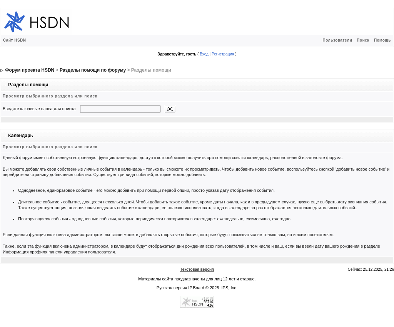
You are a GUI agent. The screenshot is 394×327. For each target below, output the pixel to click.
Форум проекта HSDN (29, 70)
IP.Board (196, 287)
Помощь (382, 40)
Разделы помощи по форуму (93, 70)
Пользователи (337, 40)
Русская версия (172, 287)
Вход (204, 54)
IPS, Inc (229, 287)
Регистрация (223, 54)
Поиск (363, 40)
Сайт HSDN (14, 40)
